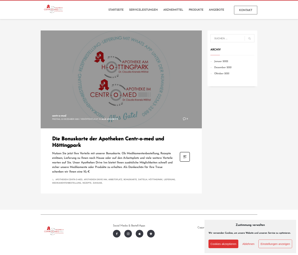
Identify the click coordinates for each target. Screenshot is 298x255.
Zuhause (97, 183)
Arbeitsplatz (115, 180)
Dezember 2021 (222, 67)
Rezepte (86, 183)
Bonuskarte (130, 180)
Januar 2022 (221, 61)
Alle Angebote (109, 119)
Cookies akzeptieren (223, 243)
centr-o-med (59, 115)
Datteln (142, 180)
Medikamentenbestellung (66, 183)
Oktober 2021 (221, 73)
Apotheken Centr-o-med (68, 180)
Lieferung (169, 180)
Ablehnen (248, 243)
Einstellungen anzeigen (275, 243)
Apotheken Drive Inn (95, 180)
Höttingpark (155, 180)
